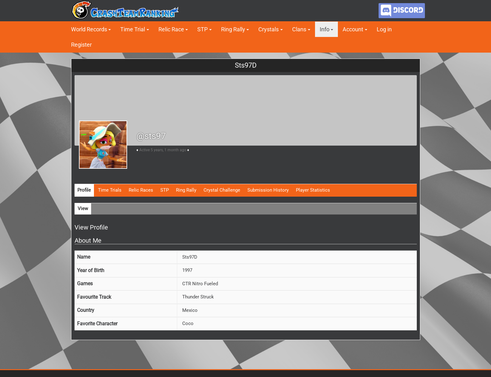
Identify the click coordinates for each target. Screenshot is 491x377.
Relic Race (171, 29)
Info (324, 29)
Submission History (268, 190)
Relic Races (141, 190)
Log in (384, 29)
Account (353, 29)
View (83, 208)
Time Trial (132, 29)
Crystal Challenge (222, 190)
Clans (299, 29)
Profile (84, 190)
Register (81, 44)
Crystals (268, 29)
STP (202, 29)
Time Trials (109, 190)
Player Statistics (313, 190)
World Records (89, 29)
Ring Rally (233, 29)
